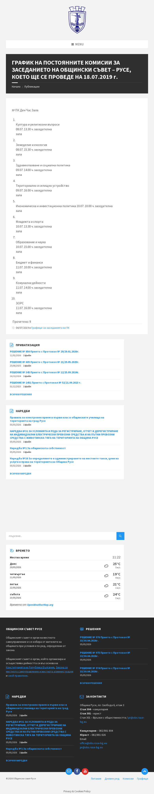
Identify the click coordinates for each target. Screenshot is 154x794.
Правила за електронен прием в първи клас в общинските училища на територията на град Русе (57, 419)
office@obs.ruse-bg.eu (93, 743)
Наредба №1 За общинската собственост (38, 448)
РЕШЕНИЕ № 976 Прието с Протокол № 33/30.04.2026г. (105, 638)
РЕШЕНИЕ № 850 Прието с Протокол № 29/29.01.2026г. (44, 351)
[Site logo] (77, 32)
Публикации (31, 86)
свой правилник (18, 675)
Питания (96, 778)
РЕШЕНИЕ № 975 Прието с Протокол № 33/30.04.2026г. (105, 654)
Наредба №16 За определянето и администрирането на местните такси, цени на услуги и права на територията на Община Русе (64, 460)
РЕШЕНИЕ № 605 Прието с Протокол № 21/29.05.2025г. (44, 362)
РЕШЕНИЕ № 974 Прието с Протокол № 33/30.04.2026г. (105, 669)
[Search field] (55, 536)
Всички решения (21, 394)
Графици (142, 778)
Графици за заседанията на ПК (50, 327)
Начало (16, 86)
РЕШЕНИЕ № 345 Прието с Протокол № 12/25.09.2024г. (44, 372)
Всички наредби (20, 473)
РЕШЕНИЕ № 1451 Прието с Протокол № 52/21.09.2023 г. (45, 382)
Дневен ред (112, 778)
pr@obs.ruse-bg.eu (91, 747)
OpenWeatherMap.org (40, 604)
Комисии (128, 778)
